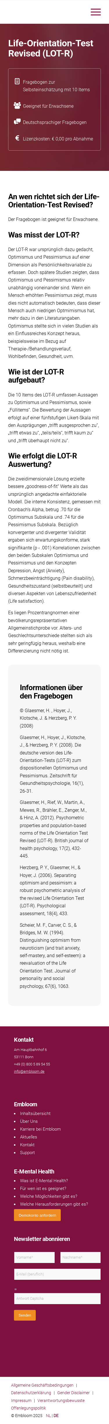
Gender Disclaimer (73, 1392)
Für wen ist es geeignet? (43, 1188)
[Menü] (93, 11)
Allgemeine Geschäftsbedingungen (42, 1385)
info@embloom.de (29, 1071)
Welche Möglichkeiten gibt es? (48, 1196)
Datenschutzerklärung (31, 1392)
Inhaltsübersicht (35, 1113)
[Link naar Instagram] (28, 1083)
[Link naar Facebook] (17, 1083)
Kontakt (27, 1144)
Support (27, 1152)
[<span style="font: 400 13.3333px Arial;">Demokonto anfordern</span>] (37, 1215)
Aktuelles (28, 1137)
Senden (25, 1315)
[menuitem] (93, 11)
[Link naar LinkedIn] (23, 1083)
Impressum (21, 1400)
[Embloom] (45, 11)
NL (48, 1415)
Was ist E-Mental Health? (44, 1180)
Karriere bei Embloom (40, 1129)
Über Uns (29, 1121)
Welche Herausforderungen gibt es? (54, 1204)
